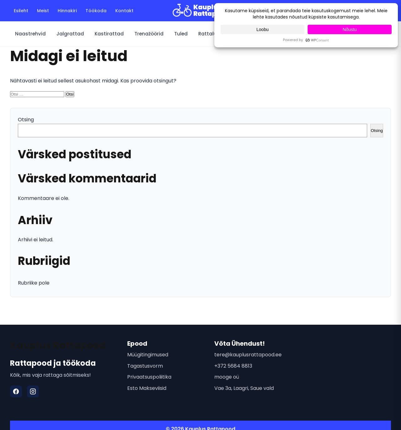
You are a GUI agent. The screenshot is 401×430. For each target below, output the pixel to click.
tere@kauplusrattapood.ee (248, 354)
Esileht (21, 11)
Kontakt (124, 11)
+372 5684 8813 (233, 366)
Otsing (26, 119)
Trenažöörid (149, 33)
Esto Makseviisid (146, 388)
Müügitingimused (147, 354)
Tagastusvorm (145, 366)
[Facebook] (16, 391)
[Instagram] (33, 391)
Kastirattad (109, 33)
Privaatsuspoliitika (149, 376)
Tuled (181, 33)
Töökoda (96, 11)
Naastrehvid (30, 33)
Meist (43, 11)
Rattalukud (212, 33)
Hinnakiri (67, 11)
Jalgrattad (70, 33)
